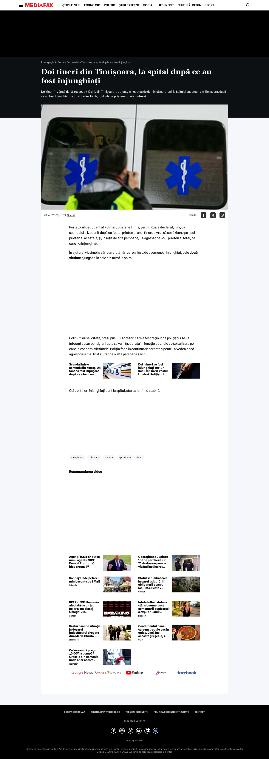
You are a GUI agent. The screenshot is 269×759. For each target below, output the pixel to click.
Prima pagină (48, 62)
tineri (139, 457)
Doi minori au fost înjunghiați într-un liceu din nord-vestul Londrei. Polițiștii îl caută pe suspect (153, 369)
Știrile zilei (71, 5)
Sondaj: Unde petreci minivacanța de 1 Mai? (84, 580)
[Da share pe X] (213, 215)
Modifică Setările (134, 720)
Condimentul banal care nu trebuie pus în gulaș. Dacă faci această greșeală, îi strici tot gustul (153, 631)
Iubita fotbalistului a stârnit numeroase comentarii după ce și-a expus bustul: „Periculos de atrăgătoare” (154, 607)
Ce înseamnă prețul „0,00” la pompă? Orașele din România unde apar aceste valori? (83, 655)
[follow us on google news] (82, 673)
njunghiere (77, 457)
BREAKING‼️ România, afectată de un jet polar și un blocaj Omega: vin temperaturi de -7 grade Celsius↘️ (84, 607)
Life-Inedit (166, 5)
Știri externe (129, 5)
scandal (109, 457)
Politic (109, 5)
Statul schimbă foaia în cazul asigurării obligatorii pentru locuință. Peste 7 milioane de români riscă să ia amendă (152, 583)
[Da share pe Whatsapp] (222, 215)
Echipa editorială (74, 712)
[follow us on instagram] (161, 673)
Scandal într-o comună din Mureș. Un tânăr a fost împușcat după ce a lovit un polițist (85, 369)
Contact (199, 712)
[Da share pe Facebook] (203, 215)
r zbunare (94, 457)
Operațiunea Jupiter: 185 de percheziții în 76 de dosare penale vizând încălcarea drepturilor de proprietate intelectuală (153, 561)
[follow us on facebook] (187, 673)
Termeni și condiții (137, 712)
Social (148, 5)
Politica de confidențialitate (171, 712)
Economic (92, 5)
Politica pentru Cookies (105, 712)
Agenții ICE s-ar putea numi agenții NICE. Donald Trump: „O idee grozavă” (84, 561)
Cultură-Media (189, 5)
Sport (209, 5)
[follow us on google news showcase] (108, 673)
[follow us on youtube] (134, 673)
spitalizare (125, 457)
